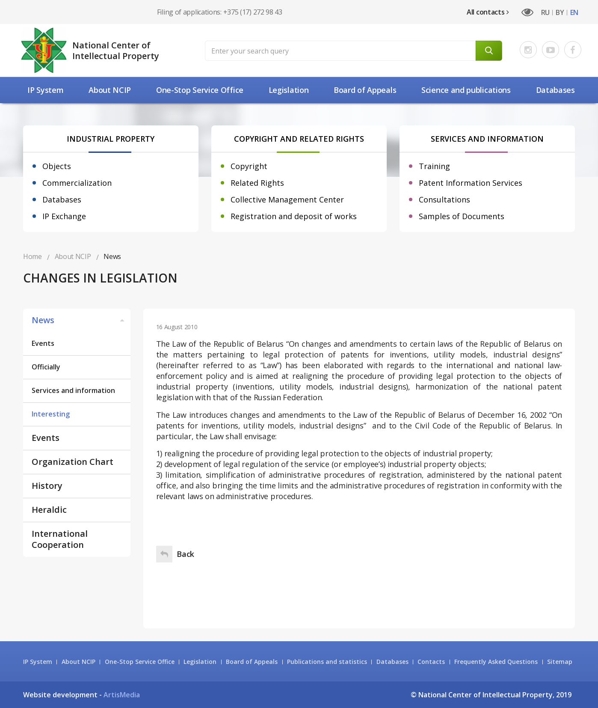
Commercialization (77, 183)
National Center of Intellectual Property (115, 50)
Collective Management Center (287, 199)
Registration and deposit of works (294, 216)
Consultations (444, 199)
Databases (555, 90)
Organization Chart (72, 461)
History (47, 485)
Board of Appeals (365, 90)
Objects (56, 166)
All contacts (488, 12)
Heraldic (49, 509)
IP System (45, 90)
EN (574, 12)
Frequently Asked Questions (496, 661)
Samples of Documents (461, 216)
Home (32, 256)
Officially (46, 367)
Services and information (73, 390)
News (79, 320)
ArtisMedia (122, 694)
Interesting (51, 414)
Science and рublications (466, 90)
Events (43, 343)
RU (545, 12)
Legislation (289, 90)
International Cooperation (60, 539)
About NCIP (110, 90)
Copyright (249, 166)
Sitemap (559, 661)
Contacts (431, 661)
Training (434, 166)
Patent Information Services (470, 183)
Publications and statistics (327, 661)
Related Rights (257, 183)
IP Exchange (64, 216)
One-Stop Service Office (199, 90)
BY (560, 12)
